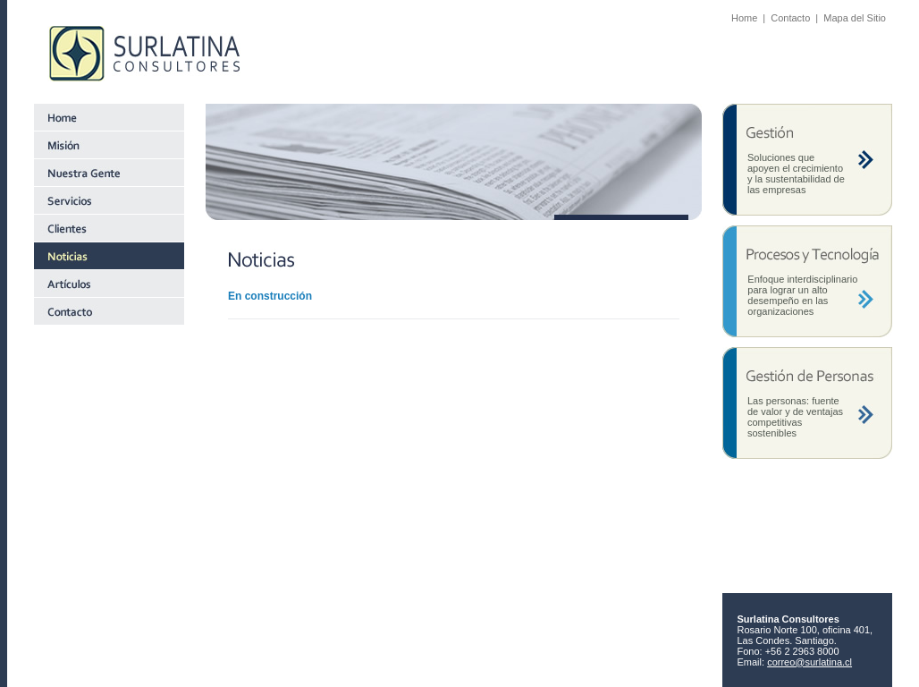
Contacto (790, 18)
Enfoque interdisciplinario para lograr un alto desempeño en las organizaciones (802, 295)
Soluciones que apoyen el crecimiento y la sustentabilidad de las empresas (796, 173)
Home (744, 18)
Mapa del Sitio (854, 18)
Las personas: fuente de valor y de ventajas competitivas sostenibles (795, 416)
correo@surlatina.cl (809, 662)
